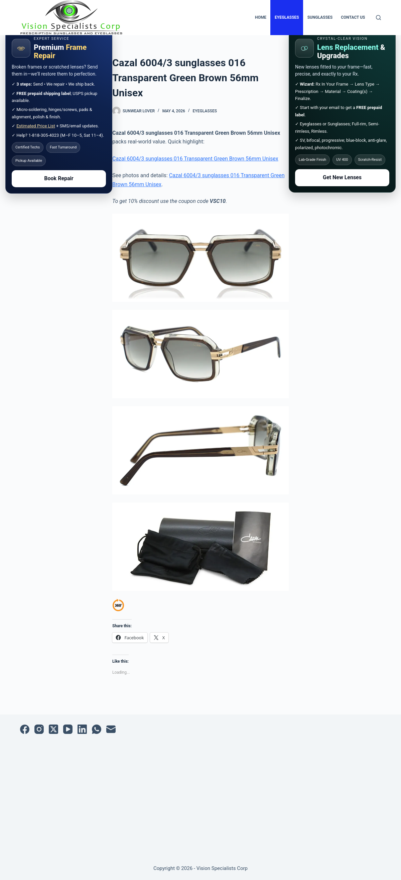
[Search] (378, 17)
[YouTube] (68, 729)
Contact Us (353, 17)
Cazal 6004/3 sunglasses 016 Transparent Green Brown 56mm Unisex (195, 158)
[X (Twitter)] (53, 729)
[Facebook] (24, 729)
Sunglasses (320, 17)
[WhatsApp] (96, 729)
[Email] (111, 729)
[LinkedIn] (82, 729)
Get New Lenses (342, 177)
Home (260, 17)
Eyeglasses (287, 17)
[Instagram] (39, 729)
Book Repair (58, 178)
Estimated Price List (35, 125)
